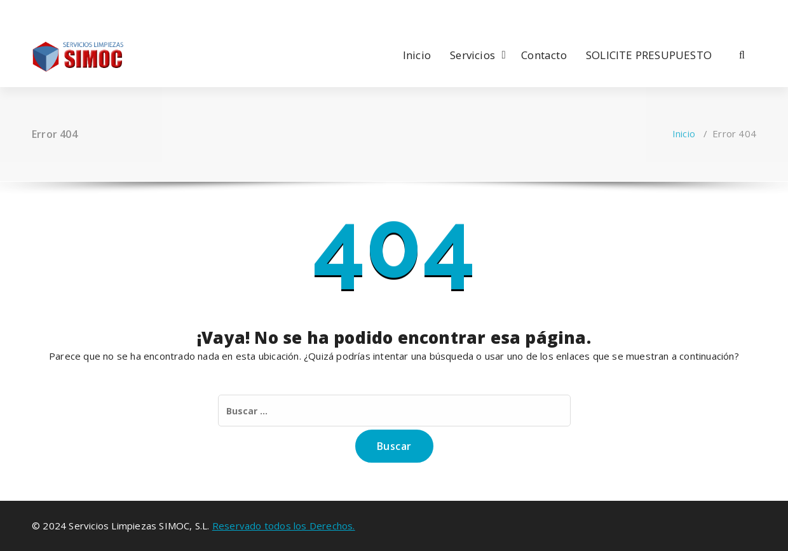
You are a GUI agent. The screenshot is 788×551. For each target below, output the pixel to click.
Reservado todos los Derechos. (283, 525)
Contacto (544, 55)
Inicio (417, 55)
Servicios (472, 55)
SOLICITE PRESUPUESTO (649, 55)
